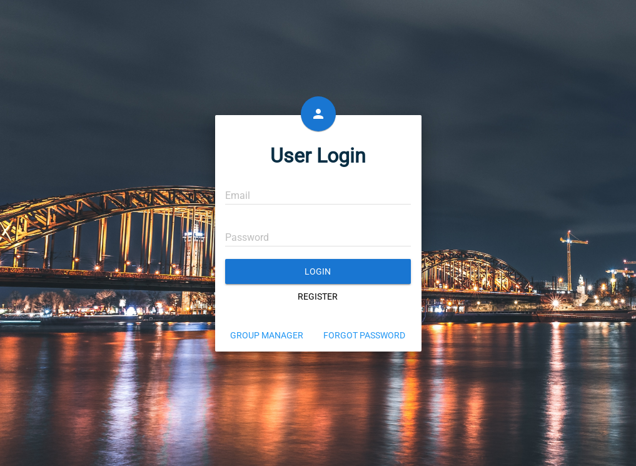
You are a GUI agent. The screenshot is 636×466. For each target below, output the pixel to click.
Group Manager (266, 335)
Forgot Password (364, 335)
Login (318, 271)
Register (318, 296)
